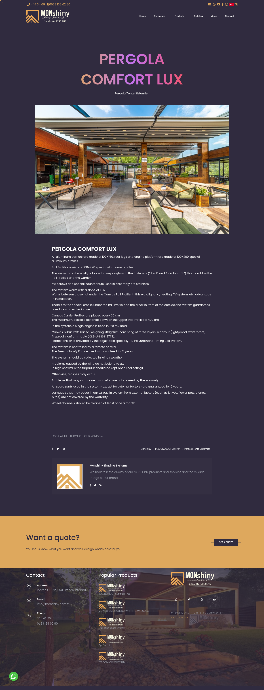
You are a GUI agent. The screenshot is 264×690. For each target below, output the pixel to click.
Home (142, 16)
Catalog (198, 16)
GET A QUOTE (226, 542)
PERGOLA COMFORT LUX (167, 448)
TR (233, 4)
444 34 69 (36, 4)
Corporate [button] (159, 16)
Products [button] (179, 16)
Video (214, 16)
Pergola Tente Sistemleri (197, 448)
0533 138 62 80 (58, 4)
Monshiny (146, 448)
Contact (229, 16)
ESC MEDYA (180, 617)
